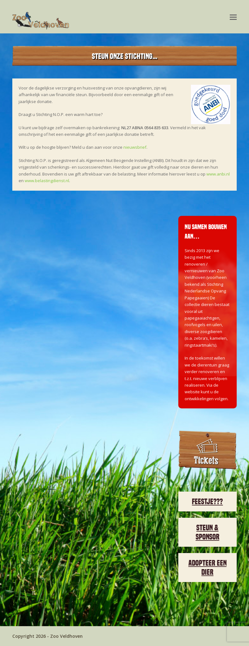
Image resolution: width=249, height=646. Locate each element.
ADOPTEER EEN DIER (207, 567)
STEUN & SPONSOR (207, 532)
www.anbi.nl (218, 174)
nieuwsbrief (134, 147)
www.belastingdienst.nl (47, 180)
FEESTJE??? (207, 501)
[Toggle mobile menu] (233, 16)
